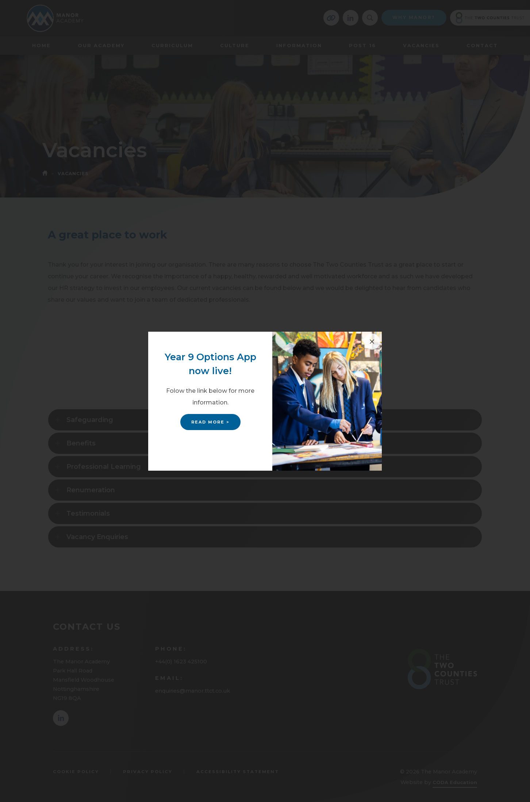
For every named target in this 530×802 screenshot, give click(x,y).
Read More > (210, 422)
